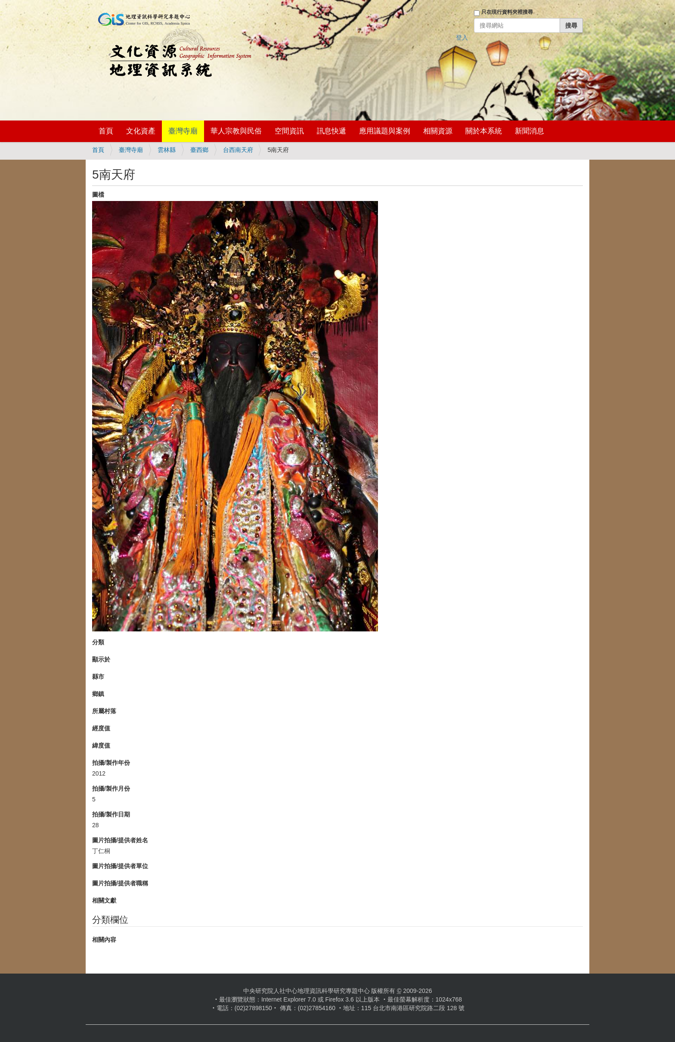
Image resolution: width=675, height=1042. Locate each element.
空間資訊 (289, 131)
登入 (462, 37)
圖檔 (98, 194)
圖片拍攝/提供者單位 (120, 866)
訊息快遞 (331, 131)
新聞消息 (529, 131)
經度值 (101, 728)
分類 (98, 642)
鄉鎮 (98, 693)
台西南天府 (238, 149)
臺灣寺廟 (183, 131)
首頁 (106, 131)
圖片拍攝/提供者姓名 (120, 840)
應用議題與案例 (384, 131)
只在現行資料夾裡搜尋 (507, 12)
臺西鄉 (199, 149)
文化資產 (140, 131)
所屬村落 (104, 711)
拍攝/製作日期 (111, 814)
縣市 (98, 676)
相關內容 (104, 939)
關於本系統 (483, 131)
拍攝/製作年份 (111, 762)
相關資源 (437, 131)
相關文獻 (104, 900)
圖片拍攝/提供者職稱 (120, 883)
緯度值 (101, 745)
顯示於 (101, 659)
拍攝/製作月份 (111, 788)
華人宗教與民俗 (236, 131)
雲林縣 (167, 149)
